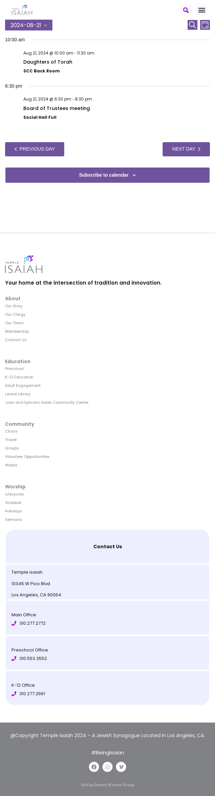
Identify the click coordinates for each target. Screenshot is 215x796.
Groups (12, 448)
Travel (11, 439)
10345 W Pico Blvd (30, 583)
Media (11, 465)
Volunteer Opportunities (27, 456)
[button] (186, 9)
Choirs (11, 431)
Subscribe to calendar (103, 175)
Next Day (186, 149)
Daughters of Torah (47, 62)
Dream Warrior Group (114, 785)
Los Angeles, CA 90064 (36, 595)
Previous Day (35, 149)
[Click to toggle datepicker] (28, 25)
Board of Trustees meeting (56, 108)
